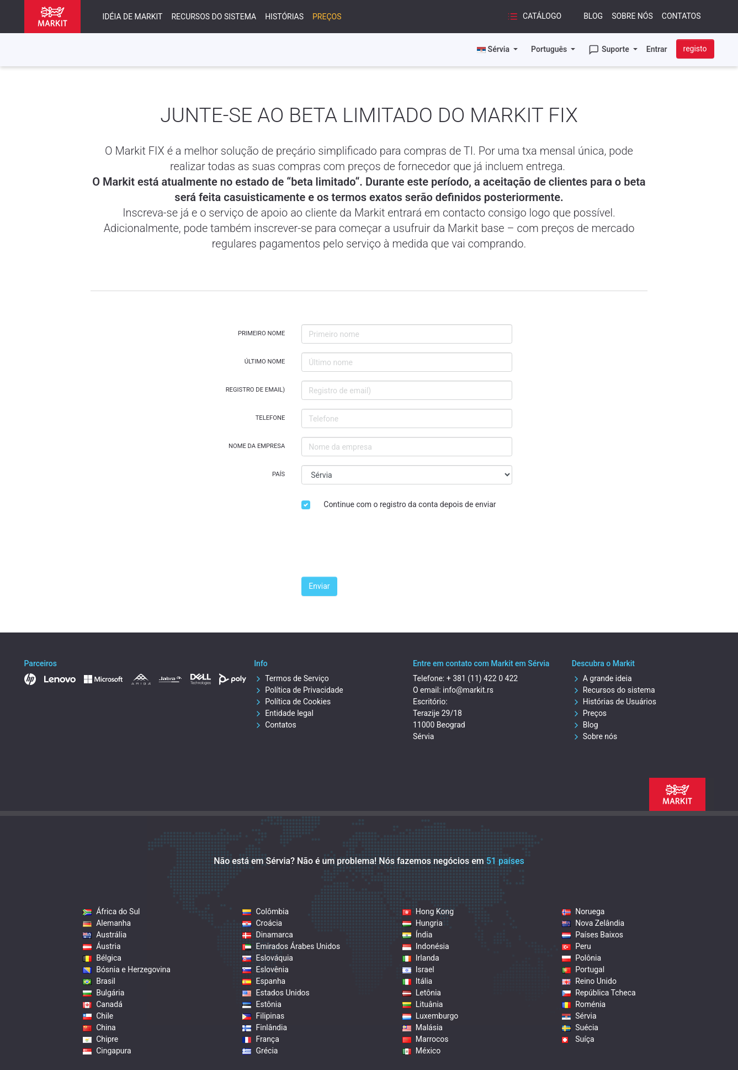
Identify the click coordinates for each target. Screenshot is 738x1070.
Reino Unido (589, 981)
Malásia (422, 1027)
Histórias (284, 16)
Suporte (609, 49)
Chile (98, 1015)
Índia (417, 934)
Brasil (99, 981)
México (421, 1050)
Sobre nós (632, 16)
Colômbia (265, 911)
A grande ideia (602, 678)
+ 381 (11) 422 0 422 (482, 678)
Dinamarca (267, 934)
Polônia (581, 957)
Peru (576, 946)
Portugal (583, 969)
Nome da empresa (257, 446)
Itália (417, 981)
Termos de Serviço (291, 678)
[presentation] (385, 546)
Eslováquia (267, 957)
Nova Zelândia (593, 923)
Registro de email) (255, 389)
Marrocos (425, 1039)
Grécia (260, 1050)
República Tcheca (599, 992)
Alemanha (107, 923)
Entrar (656, 49)
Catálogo (534, 16)
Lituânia (422, 1004)
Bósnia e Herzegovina (127, 969)
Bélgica (102, 957)
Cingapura (107, 1050)
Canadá (103, 1004)
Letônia (421, 992)
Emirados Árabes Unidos (291, 946)
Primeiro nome (261, 333)
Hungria (422, 923)
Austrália (104, 934)
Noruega (583, 911)
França (260, 1039)
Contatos (681, 16)
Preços (326, 16)
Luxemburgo (430, 1015)
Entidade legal (284, 713)
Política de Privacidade (298, 690)
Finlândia (264, 1027)
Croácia (262, 923)
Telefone (270, 417)
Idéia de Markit (133, 16)
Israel (418, 969)
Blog (593, 16)
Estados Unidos (275, 992)
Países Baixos (592, 934)
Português (550, 49)
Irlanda (420, 957)
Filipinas (263, 1015)
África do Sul (111, 911)
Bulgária (103, 992)
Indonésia (425, 946)
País (278, 474)
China (99, 1027)
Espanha (263, 981)
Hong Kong (428, 911)
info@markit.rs (468, 690)
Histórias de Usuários (614, 701)
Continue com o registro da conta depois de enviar (409, 504)
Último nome (265, 361)
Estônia (261, 1004)
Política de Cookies (292, 701)
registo (695, 48)
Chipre (100, 1039)
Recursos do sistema (213, 16)
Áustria (101, 946)
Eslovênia (265, 969)
